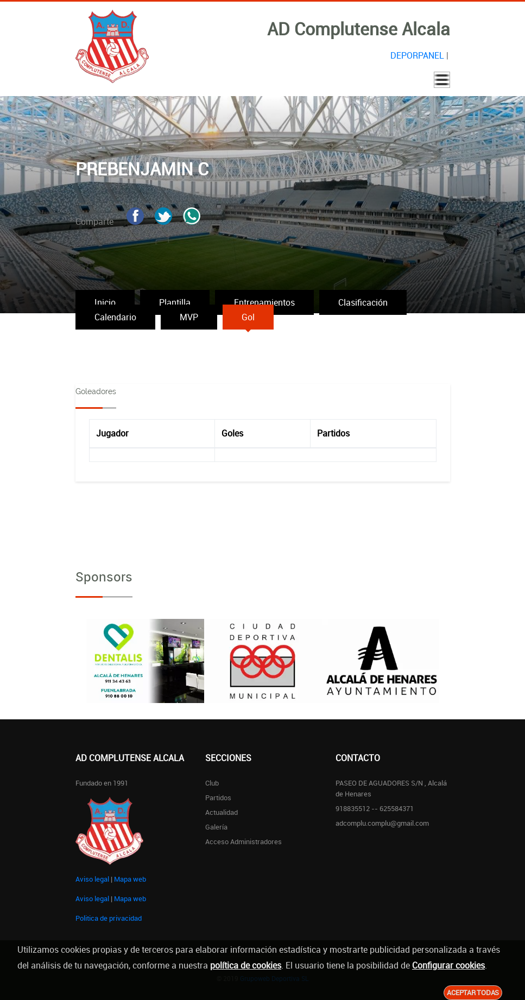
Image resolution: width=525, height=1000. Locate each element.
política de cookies (245, 965)
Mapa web (130, 879)
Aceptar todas (473, 992)
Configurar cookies (448, 965)
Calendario (115, 317)
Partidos (218, 797)
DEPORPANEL (417, 55)
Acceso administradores (243, 841)
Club (212, 783)
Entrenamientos (264, 302)
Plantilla (175, 302)
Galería (216, 827)
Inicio (105, 302)
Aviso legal (92, 879)
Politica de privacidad (108, 918)
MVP (189, 317)
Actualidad (221, 812)
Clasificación (363, 302)
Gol (248, 317)
